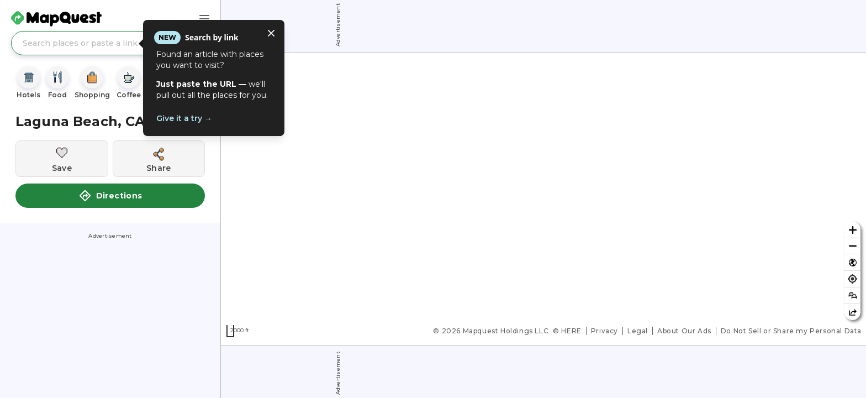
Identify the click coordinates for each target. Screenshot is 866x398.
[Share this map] (852, 312)
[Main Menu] (204, 19)
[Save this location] (61, 158)
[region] (543, 199)
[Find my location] (852, 279)
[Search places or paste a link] (110, 43)
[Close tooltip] (271, 33)
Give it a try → (184, 118)
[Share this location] (159, 158)
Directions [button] (110, 195)
